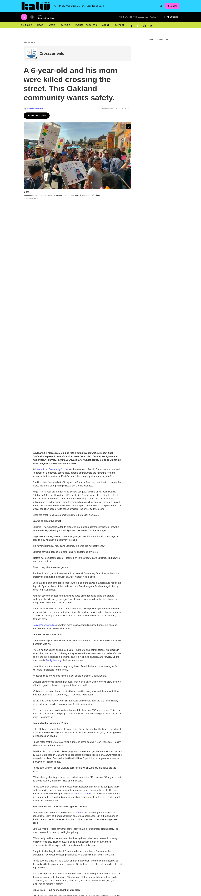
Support (119, 27)
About (105, 27)
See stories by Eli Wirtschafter (62, 785)
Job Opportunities (83, 886)
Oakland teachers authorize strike (57, 827)
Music (52, 27)
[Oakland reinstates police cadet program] (32, 844)
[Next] (128, 193)
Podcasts (91, 27)
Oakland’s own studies (44, 383)
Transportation (82, 750)
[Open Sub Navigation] (34, 27)
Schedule (26, 27)
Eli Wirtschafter (35, 110)
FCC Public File (116, 881)
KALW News (30, 44)
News (40, 27)
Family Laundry (53, 418)
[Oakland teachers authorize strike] (32, 828)
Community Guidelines (119, 886)
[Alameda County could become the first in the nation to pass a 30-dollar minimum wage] (32, 812)
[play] (24, 18)
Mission (79, 881)
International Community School (51, 227)
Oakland (65, 750)
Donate (173, 6)
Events (79, 27)
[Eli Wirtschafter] (38, 764)
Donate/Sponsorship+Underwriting (89, 892)
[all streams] (171, 18)
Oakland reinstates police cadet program (60, 844)
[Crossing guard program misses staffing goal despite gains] (32, 860)
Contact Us (114, 892)
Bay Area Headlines (50, 807)
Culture (65, 27)
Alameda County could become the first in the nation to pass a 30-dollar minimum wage (81, 811)
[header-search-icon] (161, 7)
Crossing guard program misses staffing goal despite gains (68, 860)
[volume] (32, 18)
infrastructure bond (80, 552)
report (78, 570)
